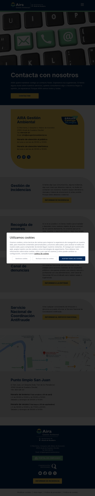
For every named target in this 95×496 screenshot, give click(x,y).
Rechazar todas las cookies (45, 258)
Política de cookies (41, 254)
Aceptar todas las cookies (72, 258)
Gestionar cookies (21, 258)
